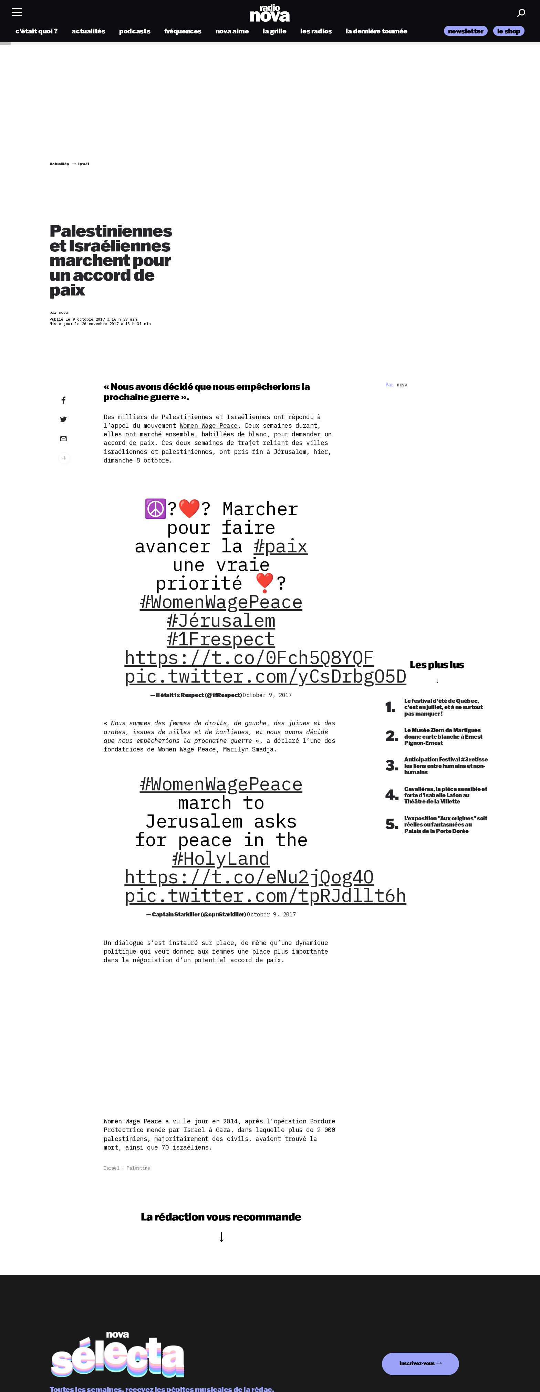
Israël (111, 1168)
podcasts (134, 32)
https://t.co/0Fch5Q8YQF (249, 657)
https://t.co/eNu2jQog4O (249, 876)
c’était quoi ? (36, 32)
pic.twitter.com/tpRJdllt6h (265, 895)
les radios (316, 32)
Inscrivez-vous (417, 1363)
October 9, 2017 (267, 695)
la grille (275, 32)
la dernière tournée (376, 32)
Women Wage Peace (209, 425)
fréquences (182, 32)
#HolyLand (221, 858)
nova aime (232, 32)
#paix (280, 545)
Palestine (138, 1168)
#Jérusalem (221, 620)
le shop (508, 32)
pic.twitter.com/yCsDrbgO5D (265, 676)
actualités (88, 32)
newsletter (466, 32)
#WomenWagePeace (221, 601)
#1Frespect (221, 638)
